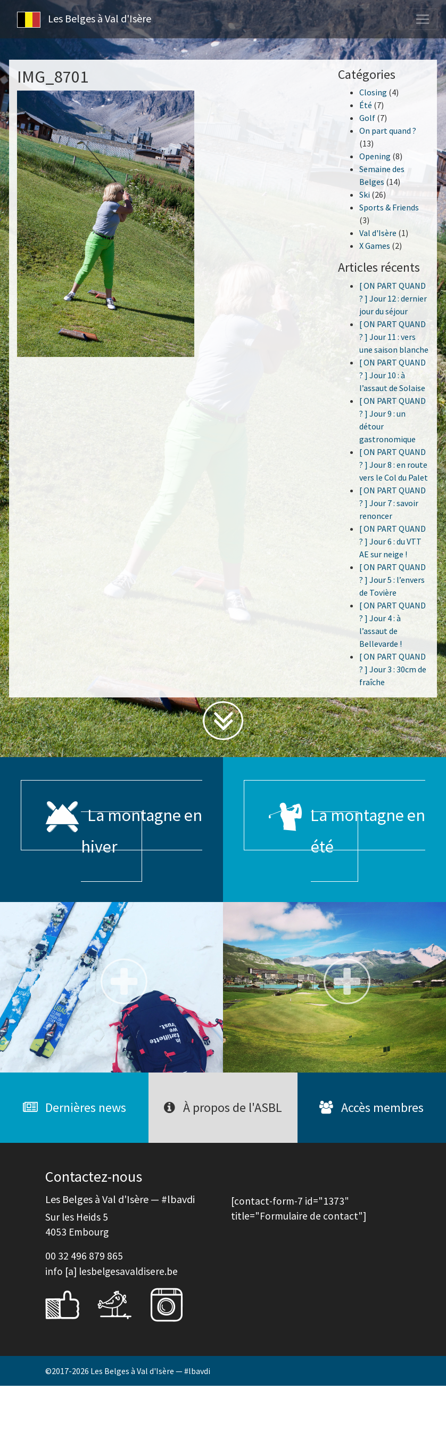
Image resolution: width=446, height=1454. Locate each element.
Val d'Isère (378, 233)
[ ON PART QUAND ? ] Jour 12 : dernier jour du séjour (393, 298)
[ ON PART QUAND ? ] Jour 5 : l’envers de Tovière (392, 580)
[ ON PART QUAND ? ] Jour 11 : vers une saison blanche (393, 337)
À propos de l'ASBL (223, 1107)
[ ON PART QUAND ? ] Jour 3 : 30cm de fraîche (392, 669)
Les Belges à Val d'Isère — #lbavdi (150, 1371)
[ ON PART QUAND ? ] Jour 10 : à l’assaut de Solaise (392, 375)
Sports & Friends (389, 207)
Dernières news (74, 1107)
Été (365, 105)
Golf (367, 117)
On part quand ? (387, 130)
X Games (374, 245)
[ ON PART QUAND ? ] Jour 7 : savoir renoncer (392, 503)
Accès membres (371, 1107)
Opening (375, 156)
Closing (373, 92)
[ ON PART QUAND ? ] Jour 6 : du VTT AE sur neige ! (392, 541)
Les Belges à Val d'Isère (84, 20)
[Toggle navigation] (422, 19)
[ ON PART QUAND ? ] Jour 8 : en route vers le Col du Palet (393, 464)
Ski (364, 194)
